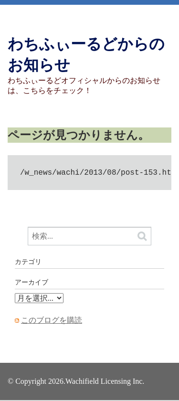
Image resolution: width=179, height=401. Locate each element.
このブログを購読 (51, 321)
